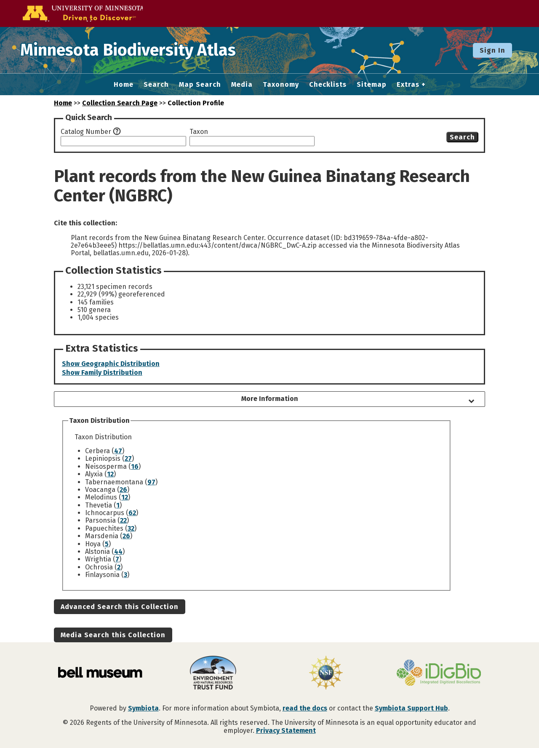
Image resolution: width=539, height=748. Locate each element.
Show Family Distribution (102, 373)
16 (135, 466)
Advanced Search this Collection (120, 607)
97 (151, 482)
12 (110, 474)
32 (131, 528)
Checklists (328, 84)
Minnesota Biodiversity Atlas (131, 50)
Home (123, 84)
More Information (269, 399)
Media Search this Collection (113, 635)
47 (118, 451)
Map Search (200, 84)
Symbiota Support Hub (411, 708)
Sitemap (372, 84)
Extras (408, 84)
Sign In (492, 50)
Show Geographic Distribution (111, 364)
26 (123, 490)
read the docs (305, 708)
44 (118, 552)
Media (242, 84)
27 (128, 458)
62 (132, 513)
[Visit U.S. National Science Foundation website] (326, 673)
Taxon (198, 132)
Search (156, 84)
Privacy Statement (286, 731)
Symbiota (143, 708)
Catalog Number (86, 132)
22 (123, 520)
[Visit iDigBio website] (438, 673)
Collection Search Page (119, 103)
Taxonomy (281, 84)
